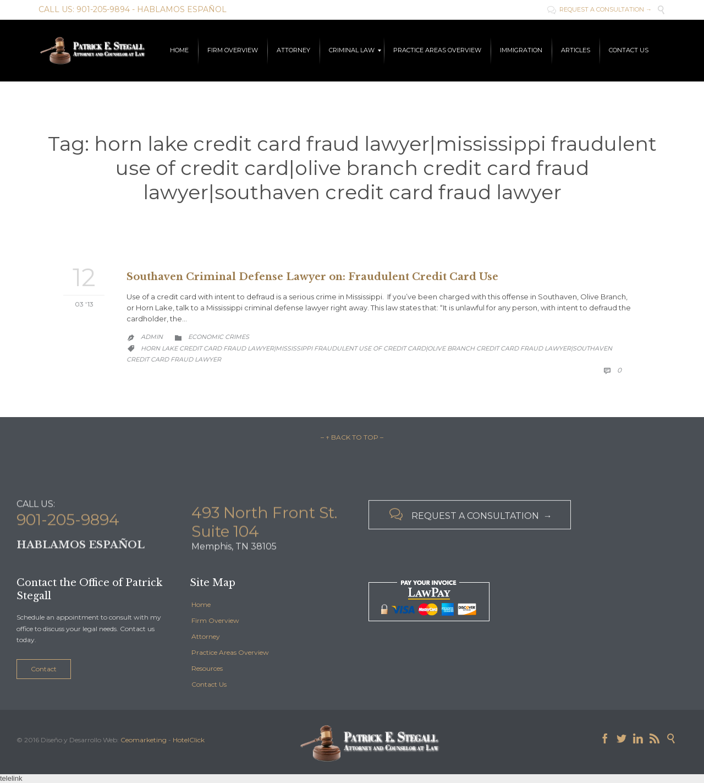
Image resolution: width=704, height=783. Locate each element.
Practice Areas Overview (230, 652)
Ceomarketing (143, 740)
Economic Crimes (218, 337)
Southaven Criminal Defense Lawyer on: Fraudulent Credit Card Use (312, 277)
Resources (207, 668)
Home (201, 604)
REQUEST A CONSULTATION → (599, 9)
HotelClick (189, 740)
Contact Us (209, 684)
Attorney (205, 636)
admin (152, 337)
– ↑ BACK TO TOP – (352, 437)
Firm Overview (215, 620)
